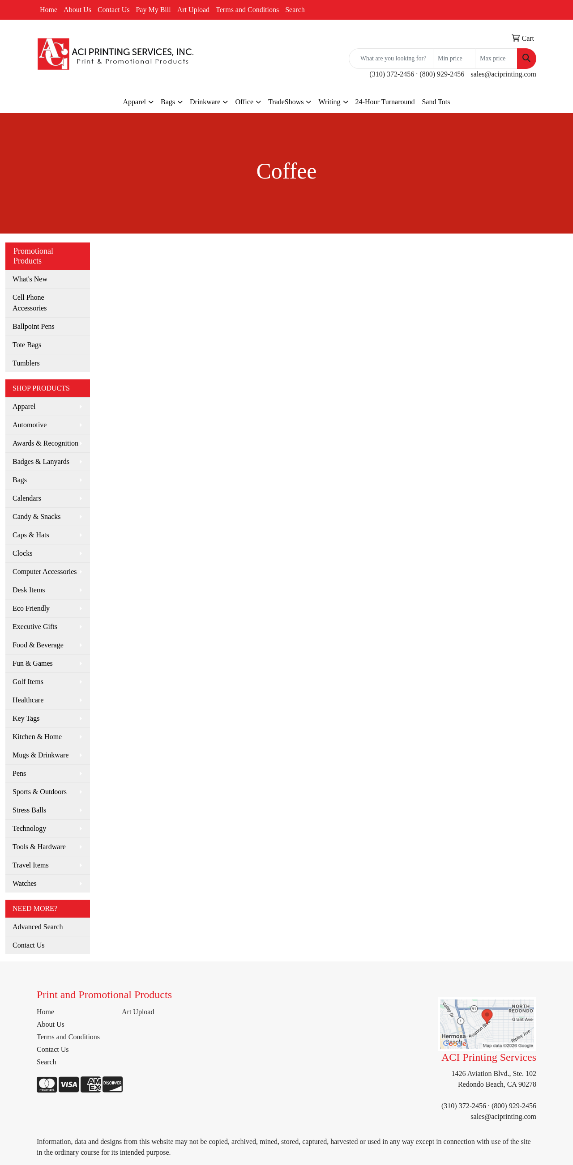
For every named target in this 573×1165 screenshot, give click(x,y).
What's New (30, 279)
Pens (19, 773)
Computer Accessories (45, 571)
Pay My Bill (153, 9)
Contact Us (114, 9)
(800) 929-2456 (441, 74)
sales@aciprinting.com (503, 74)
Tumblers (26, 363)
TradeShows (286, 102)
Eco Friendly (31, 608)
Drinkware (205, 102)
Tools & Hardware (39, 846)
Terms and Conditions (247, 9)
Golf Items (28, 681)
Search (295, 9)
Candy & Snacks (37, 516)
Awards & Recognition (45, 443)
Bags (168, 102)
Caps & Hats (31, 535)
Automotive (30, 425)
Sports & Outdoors (40, 791)
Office (244, 102)
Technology (29, 828)
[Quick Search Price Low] (454, 58)
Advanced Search (38, 927)
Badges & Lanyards (41, 461)
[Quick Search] (391, 58)
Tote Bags (27, 345)
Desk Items (29, 590)
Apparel (134, 102)
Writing (329, 102)
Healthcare (28, 700)
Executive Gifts (35, 626)
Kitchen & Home (37, 736)
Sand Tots (436, 102)
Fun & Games (33, 663)
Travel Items (31, 865)
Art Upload (193, 9)
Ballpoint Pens (34, 326)
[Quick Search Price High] (496, 58)
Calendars (27, 498)
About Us (77, 9)
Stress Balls (29, 810)
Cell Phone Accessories (30, 302)
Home (48, 9)
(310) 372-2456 (391, 74)
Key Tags (26, 718)
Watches (25, 883)
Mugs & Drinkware (40, 755)
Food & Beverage (38, 645)
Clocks (22, 553)
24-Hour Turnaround (385, 102)
